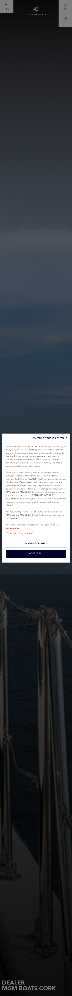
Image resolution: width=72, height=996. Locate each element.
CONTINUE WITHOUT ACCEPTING (49, 438)
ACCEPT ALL (36, 553)
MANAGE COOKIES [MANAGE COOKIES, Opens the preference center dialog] (36, 543)
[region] (36, 498)
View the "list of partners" (20, 533)
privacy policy (12, 528)
